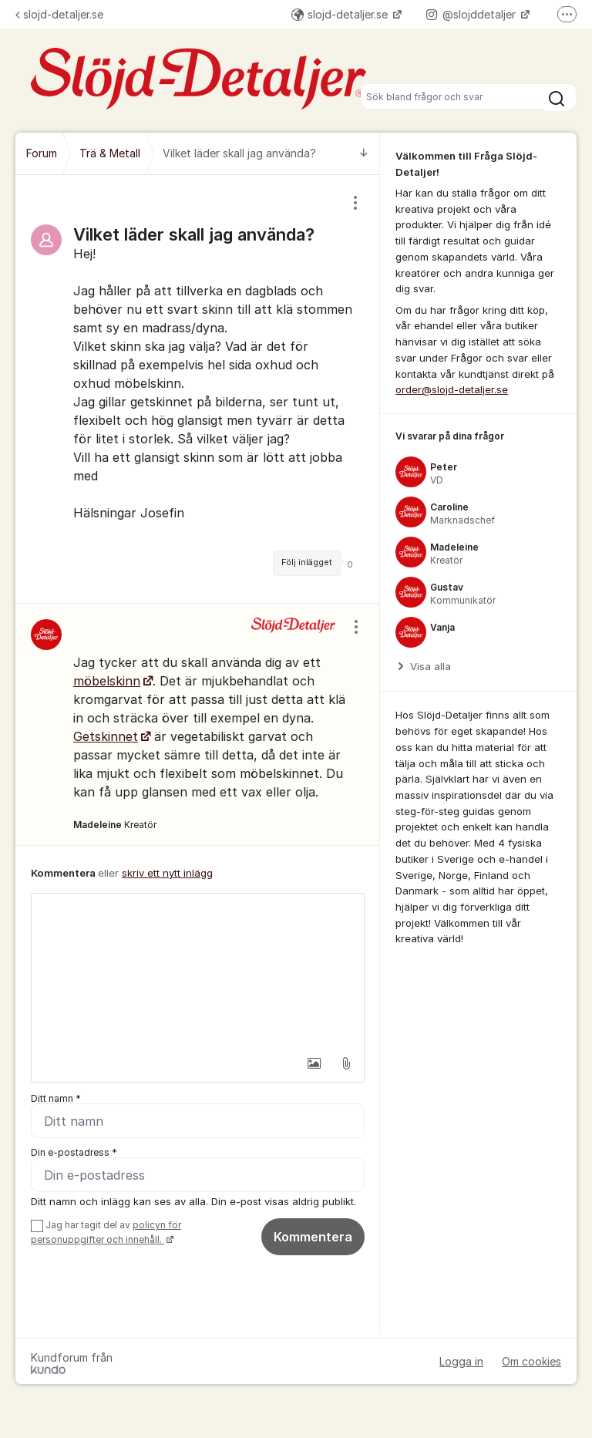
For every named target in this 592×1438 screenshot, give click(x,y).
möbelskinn (106, 681)
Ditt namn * (56, 1098)
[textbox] (198, 971)
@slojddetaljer (472, 14)
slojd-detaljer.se (59, 14)
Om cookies (531, 1361)
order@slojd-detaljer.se (451, 389)
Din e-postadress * (74, 1152)
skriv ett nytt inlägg (167, 873)
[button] (313, 1063)
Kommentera (313, 1236)
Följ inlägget (306, 562)
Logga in (461, 1361)
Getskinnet (105, 736)
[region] (197, 389)
